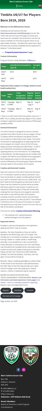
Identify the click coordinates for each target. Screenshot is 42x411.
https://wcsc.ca (7, 394)
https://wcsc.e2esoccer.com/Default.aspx (15, 33)
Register (6, 290)
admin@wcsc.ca (9, 388)
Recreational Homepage (11, 296)
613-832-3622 (8, 391)
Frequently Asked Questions (16, 52)
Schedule (30, 290)
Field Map (17, 290)
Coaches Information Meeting (28, 211)
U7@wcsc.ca (31, 60)
